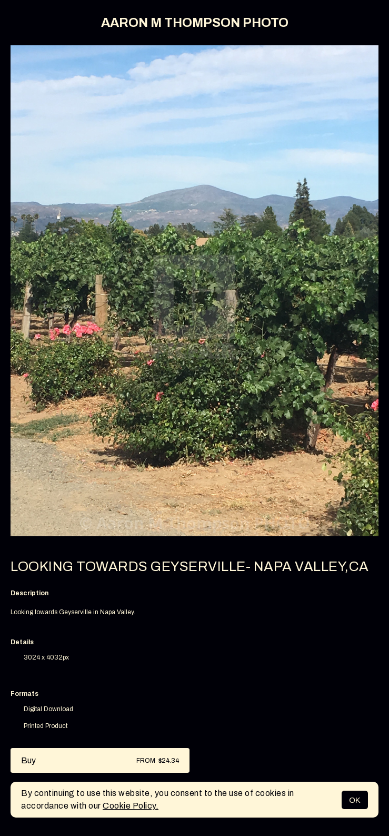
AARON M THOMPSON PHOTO (194, 22)
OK (355, 799)
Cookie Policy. (130, 805)
